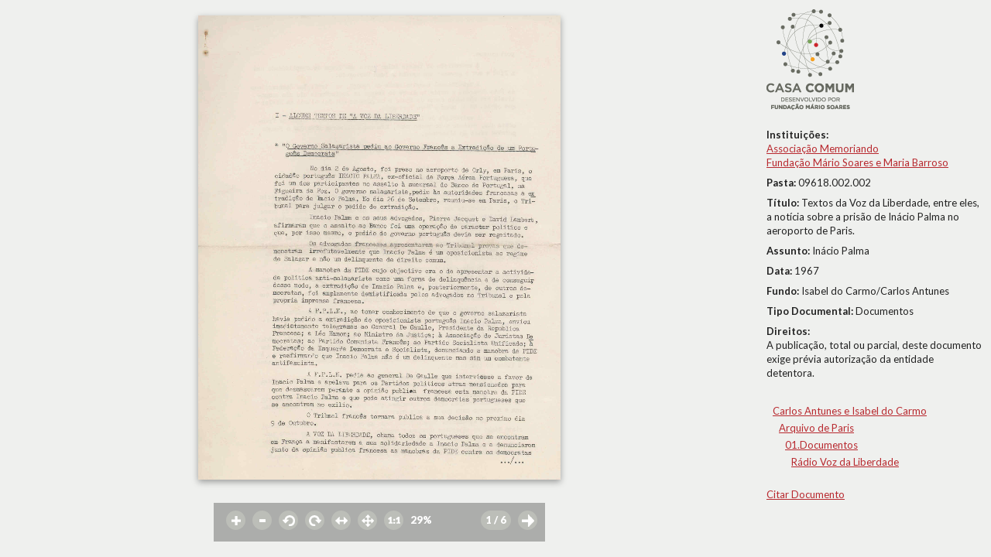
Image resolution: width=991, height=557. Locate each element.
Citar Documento (805, 494)
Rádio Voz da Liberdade (845, 462)
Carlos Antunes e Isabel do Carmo (850, 411)
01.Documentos (821, 445)
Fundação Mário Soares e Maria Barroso (857, 162)
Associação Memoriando (822, 148)
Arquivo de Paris (816, 428)
